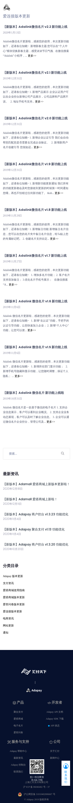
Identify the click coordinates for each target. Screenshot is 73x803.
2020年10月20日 (13, 549)
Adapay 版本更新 (13, 576)
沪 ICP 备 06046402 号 (36, 787)
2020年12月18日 (13, 489)
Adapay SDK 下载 (55, 718)
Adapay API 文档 (54, 712)
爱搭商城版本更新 (14, 597)
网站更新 (8, 625)
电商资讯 (8, 618)
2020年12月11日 (12, 504)
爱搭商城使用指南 (14, 590)
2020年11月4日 (12, 519)
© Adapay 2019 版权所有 (36, 799)
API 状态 (54, 725)
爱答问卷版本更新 (14, 604)
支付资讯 (8, 583)
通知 (5, 632)
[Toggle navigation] (67, 9)
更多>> (32, 55)
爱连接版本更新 (12, 611)
